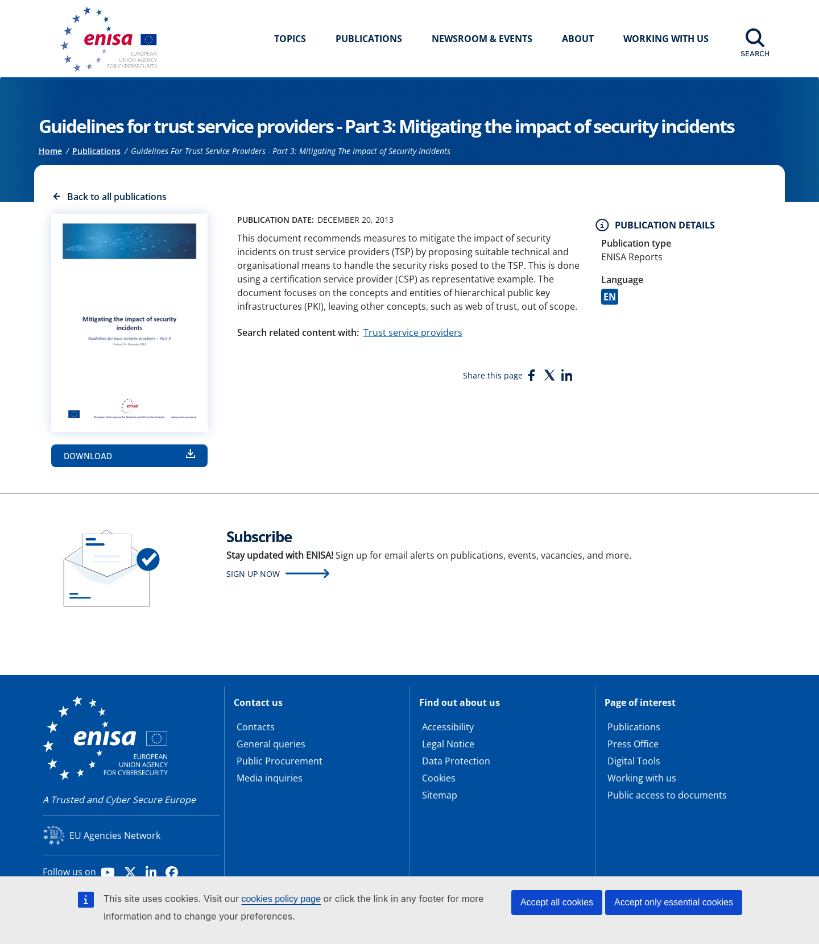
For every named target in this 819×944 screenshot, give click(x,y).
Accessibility (448, 727)
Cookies (439, 778)
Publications (369, 38)
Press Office (633, 744)
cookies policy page (281, 899)
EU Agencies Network (114, 835)
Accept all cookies (556, 902)
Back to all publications (117, 196)
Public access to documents (667, 795)
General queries (271, 744)
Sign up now (253, 573)
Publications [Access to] (96, 150)
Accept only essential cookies (673, 902)
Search (755, 53)
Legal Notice (448, 744)
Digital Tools (633, 761)
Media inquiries (270, 778)
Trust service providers (412, 332)
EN (609, 296)
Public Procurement (279, 761)
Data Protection (456, 761)
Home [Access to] (50, 150)
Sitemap (439, 795)
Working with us (641, 778)
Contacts (256, 727)
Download (88, 456)
